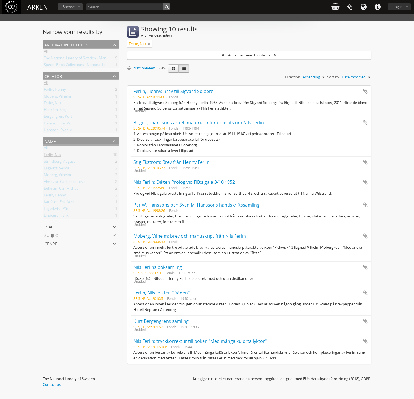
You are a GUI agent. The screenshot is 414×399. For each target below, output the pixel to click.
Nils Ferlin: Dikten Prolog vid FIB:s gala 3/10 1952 (184, 182)
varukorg (335, 7)
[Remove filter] (149, 44)
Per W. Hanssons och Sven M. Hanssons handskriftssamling (196, 205)
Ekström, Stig (55, 110)
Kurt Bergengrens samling (161, 321)
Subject (52, 235)
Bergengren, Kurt (58, 117)
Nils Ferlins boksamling (157, 267)
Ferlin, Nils (52, 103)
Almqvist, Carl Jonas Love (64, 182)
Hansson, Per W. (57, 124)
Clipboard (349, 7)
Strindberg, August (59, 162)
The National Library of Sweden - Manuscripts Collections (91, 59)
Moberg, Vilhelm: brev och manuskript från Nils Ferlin (189, 236)
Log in (398, 6)
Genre (50, 243)
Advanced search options (249, 55)
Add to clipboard (365, 91)
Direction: (293, 77)
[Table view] (183, 68)
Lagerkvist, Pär (56, 209)
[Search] (128, 6)
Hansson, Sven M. (59, 130)
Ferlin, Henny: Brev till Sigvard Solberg (173, 91)
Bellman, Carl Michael (61, 189)
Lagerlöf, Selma (56, 169)
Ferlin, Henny (55, 90)
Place (50, 226)
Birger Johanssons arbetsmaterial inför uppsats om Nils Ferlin (198, 122)
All (46, 52)
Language (363, 7)
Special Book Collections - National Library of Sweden (88, 65)
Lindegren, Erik (56, 216)
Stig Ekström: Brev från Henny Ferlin (171, 162)
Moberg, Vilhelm (57, 97)
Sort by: (333, 77)
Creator (53, 76)
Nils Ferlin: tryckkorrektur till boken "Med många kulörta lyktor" (200, 341)
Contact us (52, 384)
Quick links (377, 7)
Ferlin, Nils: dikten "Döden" (161, 293)
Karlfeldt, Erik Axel (59, 202)
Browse (68, 6)
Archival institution (66, 44)
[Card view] (173, 68)
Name (50, 141)
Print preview (141, 68)
